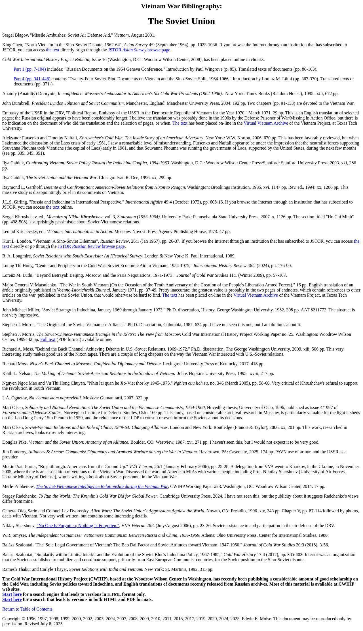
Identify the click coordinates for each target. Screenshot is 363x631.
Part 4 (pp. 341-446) (32, 78)
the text (53, 49)
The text (179, 123)
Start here (12, 594)
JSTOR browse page (139, 49)
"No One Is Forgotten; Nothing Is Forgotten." (78, 525)
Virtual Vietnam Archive (266, 123)
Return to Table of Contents (27, 609)
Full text (48, 339)
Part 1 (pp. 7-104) (30, 69)
